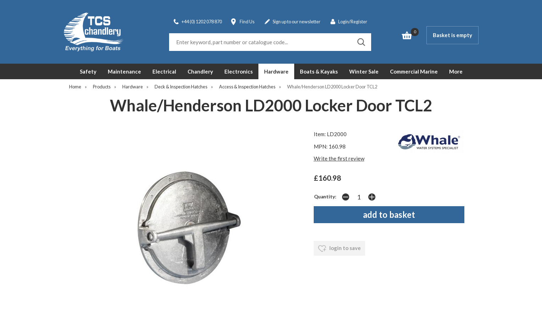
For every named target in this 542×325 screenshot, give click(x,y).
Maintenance (124, 71)
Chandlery (200, 71)
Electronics (238, 71)
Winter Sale (364, 71)
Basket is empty (452, 35)
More (456, 71)
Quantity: (325, 196)
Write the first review (339, 158)
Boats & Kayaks (319, 71)
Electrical (164, 71)
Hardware (276, 71)
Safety (88, 71)
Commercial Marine (414, 71)
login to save (339, 248)
